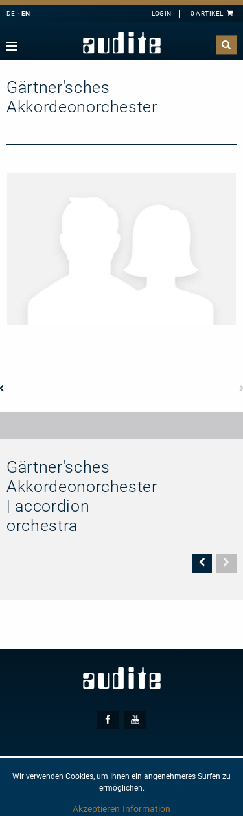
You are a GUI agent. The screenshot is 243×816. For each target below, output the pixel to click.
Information (146, 809)
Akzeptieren (96, 809)
